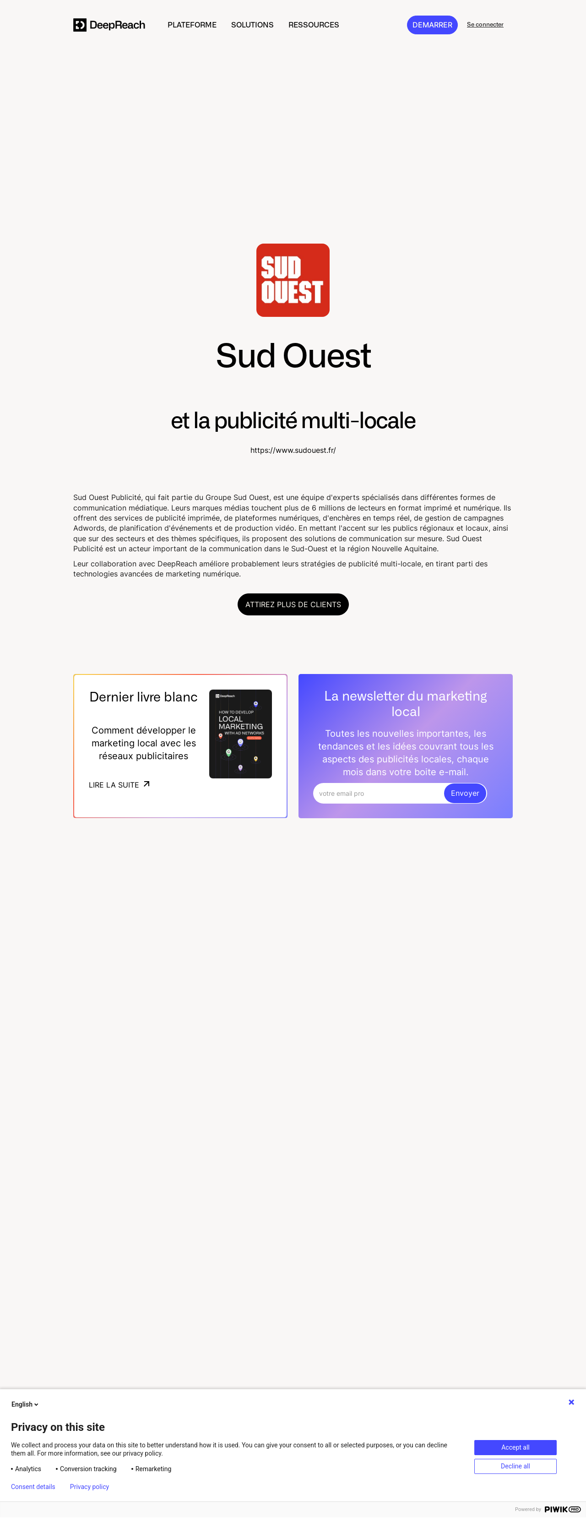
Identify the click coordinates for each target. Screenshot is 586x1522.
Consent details (33, 1486)
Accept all (515, 1447)
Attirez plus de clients (293, 604)
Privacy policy (89, 1486)
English (25, 1404)
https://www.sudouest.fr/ (293, 450)
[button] (192, 24)
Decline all (515, 1466)
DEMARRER (432, 24)
